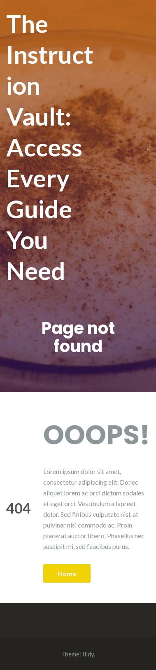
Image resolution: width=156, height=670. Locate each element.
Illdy (88, 654)
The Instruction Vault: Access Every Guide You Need (49, 147)
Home (67, 573)
